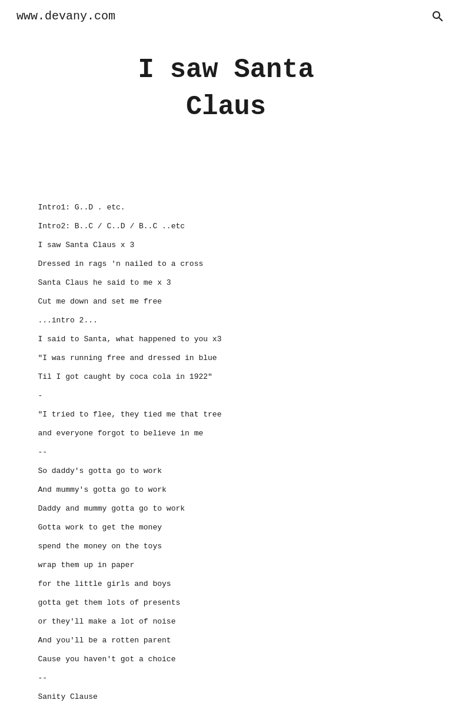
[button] (438, 16)
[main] (226, 88)
